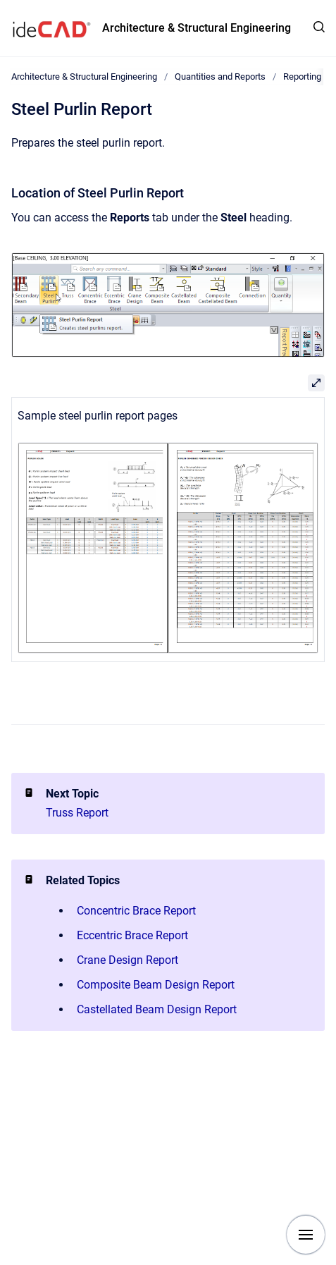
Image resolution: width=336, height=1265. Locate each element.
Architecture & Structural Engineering (196, 28)
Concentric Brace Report (136, 910)
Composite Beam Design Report (156, 984)
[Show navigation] (306, 1235)
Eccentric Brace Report (132, 935)
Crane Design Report (127, 960)
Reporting (302, 76)
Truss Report (77, 812)
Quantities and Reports (220, 76)
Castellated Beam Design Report (157, 1009)
